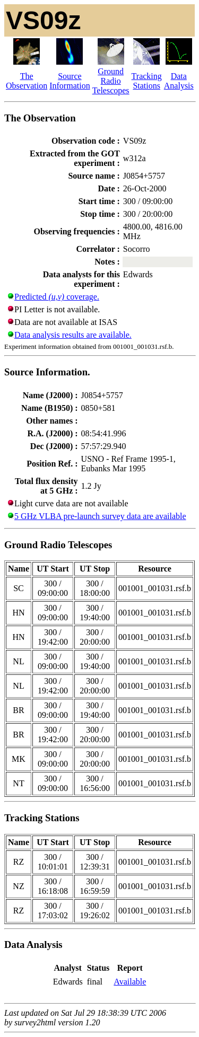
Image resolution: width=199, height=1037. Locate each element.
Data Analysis (179, 81)
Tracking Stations (147, 81)
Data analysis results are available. (73, 334)
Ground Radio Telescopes (110, 81)
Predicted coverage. (56, 296)
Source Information (69, 81)
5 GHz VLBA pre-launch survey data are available (100, 516)
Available (130, 981)
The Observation (26, 81)
